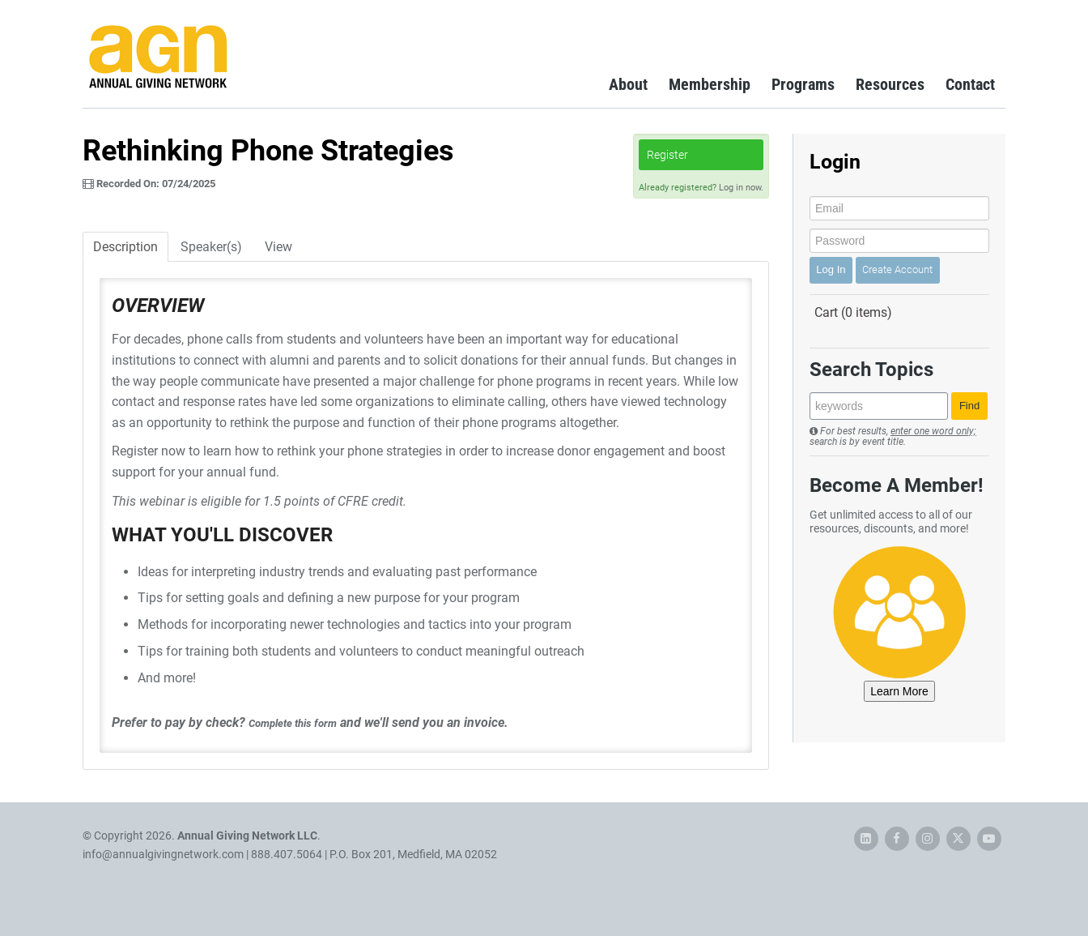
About (628, 84)
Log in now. (741, 187)
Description (125, 246)
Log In (830, 269)
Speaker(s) (211, 246)
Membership (709, 84)
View (278, 246)
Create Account (897, 269)
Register (667, 154)
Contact (970, 84)
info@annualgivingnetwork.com (163, 854)
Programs (803, 84)
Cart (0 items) (853, 312)
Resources (890, 84)
